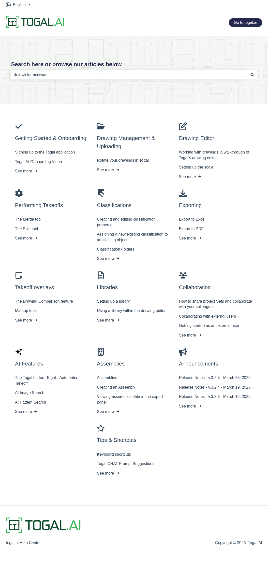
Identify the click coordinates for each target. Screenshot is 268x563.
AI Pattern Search (30, 402)
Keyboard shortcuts (114, 454)
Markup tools (26, 311)
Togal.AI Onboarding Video (38, 162)
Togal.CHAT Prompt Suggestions (125, 464)
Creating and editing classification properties (126, 222)
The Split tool (26, 229)
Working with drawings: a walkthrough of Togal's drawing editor (214, 155)
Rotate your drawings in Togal (123, 160)
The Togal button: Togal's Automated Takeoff (46, 380)
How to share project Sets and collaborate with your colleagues (215, 304)
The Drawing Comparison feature (44, 301)
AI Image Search (29, 393)
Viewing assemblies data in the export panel (130, 399)
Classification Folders (115, 249)
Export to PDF (191, 229)
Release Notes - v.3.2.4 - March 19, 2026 (215, 387)
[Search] (252, 74)
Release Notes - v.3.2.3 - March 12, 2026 (215, 396)
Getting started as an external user (209, 326)
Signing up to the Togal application (45, 152)
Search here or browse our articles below (66, 64)
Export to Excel (192, 219)
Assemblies (107, 378)
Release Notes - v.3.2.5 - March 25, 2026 (215, 378)
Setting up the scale (196, 167)
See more (23, 171)
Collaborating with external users (207, 316)
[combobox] (129, 74)
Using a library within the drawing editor (131, 311)
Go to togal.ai (245, 22)
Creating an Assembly (116, 387)
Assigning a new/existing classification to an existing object (132, 237)
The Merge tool (28, 219)
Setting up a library (113, 301)
